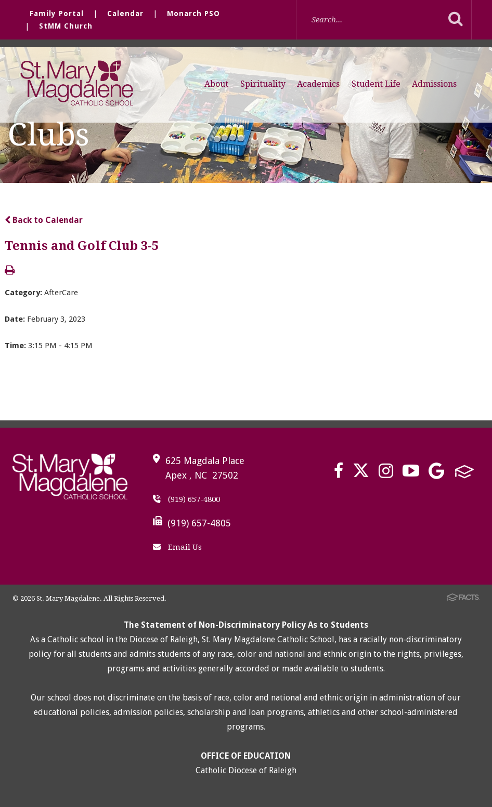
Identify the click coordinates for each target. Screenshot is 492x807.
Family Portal (57, 13)
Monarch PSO (193, 13)
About (216, 84)
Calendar (125, 13)
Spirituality (263, 84)
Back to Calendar (44, 220)
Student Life (376, 84)
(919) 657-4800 (186, 499)
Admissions (434, 84)
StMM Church (66, 26)
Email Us (177, 547)
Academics (318, 84)
